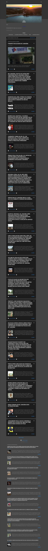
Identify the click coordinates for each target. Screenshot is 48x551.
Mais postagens (21, 437)
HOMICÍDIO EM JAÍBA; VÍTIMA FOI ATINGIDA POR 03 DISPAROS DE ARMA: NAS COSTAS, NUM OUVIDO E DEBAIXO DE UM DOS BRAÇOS (20, 99)
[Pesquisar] (41, 2)
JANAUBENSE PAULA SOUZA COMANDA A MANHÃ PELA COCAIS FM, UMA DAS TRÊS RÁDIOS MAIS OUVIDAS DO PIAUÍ (19, 422)
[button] (33, 43)
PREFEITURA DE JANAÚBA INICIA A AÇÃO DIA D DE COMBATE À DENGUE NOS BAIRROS (20, 198)
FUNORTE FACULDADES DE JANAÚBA (18, 43)
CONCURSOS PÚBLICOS (35, 34)
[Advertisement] (39, 49)
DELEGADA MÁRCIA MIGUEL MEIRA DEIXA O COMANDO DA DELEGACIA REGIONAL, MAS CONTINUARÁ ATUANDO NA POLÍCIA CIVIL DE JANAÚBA (20, 325)
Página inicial (11, 34)
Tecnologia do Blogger (24, 440)
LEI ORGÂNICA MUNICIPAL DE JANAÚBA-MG (21, 34)
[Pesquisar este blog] (24, 30)
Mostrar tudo (32, 37)
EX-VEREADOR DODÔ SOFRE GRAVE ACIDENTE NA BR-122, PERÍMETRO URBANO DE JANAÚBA (22, 509)
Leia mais (32, 92)
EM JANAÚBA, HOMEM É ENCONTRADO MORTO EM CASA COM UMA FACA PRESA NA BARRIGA (22, 540)
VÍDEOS (30, 34)
